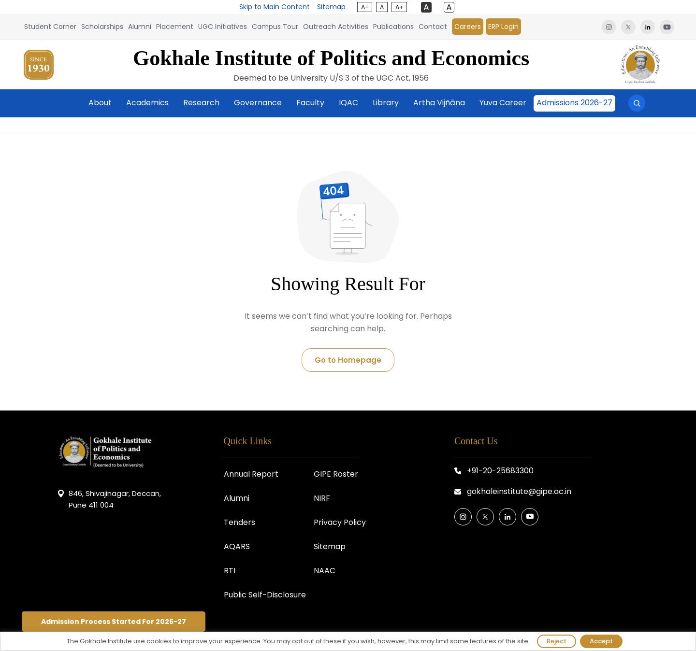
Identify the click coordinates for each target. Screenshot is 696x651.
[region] (348, 641)
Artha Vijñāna (439, 102)
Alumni (139, 26)
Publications (393, 26)
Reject (556, 641)
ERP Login (503, 26)
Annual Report (251, 474)
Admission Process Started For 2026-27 (113, 621)
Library (386, 102)
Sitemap (331, 7)
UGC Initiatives (222, 26)
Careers (467, 26)
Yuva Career (502, 102)
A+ (399, 7)
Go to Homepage (348, 360)
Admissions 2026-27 (574, 102)
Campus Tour (275, 26)
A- (364, 7)
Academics (147, 102)
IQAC (348, 102)
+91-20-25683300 (500, 470)
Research (201, 102)
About (100, 102)
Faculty (310, 102)
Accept (601, 641)
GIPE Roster (336, 474)
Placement (174, 26)
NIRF (322, 498)
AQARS (237, 546)
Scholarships (102, 26)
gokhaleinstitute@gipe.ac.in (519, 491)
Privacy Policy (340, 522)
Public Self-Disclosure (265, 594)
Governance (258, 102)
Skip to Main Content (274, 7)
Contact (433, 26)
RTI (229, 570)
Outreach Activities (335, 26)
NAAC (324, 570)
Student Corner (50, 26)
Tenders (239, 522)
